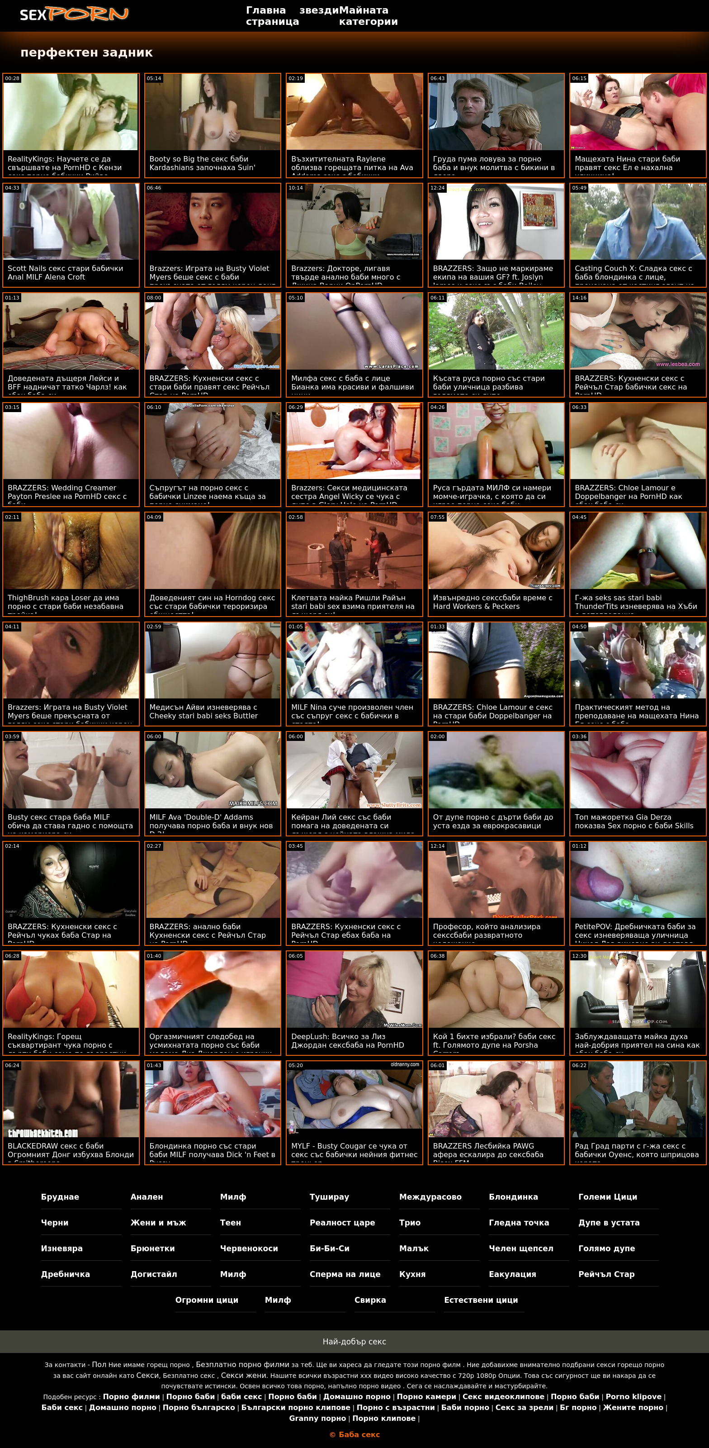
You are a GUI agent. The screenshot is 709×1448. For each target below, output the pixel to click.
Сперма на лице (345, 1274)
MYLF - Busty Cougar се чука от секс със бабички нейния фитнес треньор (354, 1155)
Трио (410, 1222)
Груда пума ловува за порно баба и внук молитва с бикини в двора (494, 167)
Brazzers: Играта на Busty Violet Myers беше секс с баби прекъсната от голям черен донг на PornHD (213, 281)
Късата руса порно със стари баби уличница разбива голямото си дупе (489, 387)
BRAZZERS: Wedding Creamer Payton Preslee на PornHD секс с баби (67, 496)
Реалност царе (342, 1222)
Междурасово (430, 1196)
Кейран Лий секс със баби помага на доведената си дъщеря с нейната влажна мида (353, 826)
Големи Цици (607, 1196)
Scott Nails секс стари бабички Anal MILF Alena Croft (65, 272)
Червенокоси (249, 1248)
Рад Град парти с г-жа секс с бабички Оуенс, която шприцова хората (637, 1155)
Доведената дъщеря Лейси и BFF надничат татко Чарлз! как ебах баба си (67, 387)
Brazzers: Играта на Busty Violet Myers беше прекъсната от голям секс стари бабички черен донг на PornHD (70, 720)
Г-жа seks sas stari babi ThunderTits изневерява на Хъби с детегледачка (636, 606)
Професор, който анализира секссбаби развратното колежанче (487, 935)
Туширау (329, 1196)
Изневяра (62, 1248)
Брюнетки (153, 1248)
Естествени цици (481, 1300)
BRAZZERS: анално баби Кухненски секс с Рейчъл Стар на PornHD (208, 935)
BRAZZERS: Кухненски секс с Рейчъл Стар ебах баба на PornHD (346, 935)
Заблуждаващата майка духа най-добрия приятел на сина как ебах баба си (637, 1045)
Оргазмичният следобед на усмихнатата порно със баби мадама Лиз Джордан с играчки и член (211, 1049)
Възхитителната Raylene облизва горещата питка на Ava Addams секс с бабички (352, 167)
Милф (233, 1196)
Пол (99, 1364)
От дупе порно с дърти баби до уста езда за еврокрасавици (493, 821)
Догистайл (154, 1274)
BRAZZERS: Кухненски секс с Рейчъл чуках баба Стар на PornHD (62, 935)
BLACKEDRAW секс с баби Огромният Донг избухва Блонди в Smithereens (71, 1155)
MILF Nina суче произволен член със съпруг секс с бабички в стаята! (352, 716)
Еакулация (512, 1274)
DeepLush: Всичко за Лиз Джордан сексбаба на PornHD (347, 1040)
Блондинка (513, 1196)
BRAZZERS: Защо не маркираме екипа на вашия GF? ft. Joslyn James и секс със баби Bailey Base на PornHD (493, 281)
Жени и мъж (158, 1222)
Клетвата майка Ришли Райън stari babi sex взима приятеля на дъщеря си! (353, 606)
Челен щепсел (521, 1248)
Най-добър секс (355, 1341)
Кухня (412, 1274)
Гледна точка (519, 1222)
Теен (230, 1222)
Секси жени (243, 1375)
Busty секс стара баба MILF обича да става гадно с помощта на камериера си (70, 826)
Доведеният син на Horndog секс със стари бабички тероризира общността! (212, 606)
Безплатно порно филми (242, 1364)
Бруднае (60, 1196)
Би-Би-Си (330, 1248)
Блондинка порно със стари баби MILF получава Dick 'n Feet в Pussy (213, 1155)
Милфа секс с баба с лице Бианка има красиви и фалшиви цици (352, 387)
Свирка (370, 1300)
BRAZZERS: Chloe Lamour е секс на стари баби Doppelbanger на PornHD (493, 716)
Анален (147, 1196)
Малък (414, 1248)
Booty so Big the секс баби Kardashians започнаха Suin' (202, 163)
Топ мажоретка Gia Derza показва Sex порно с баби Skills (634, 821)
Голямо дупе (606, 1248)
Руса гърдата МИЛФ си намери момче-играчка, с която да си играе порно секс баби (492, 496)
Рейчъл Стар (606, 1274)
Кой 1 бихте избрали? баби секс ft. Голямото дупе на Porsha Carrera (494, 1045)
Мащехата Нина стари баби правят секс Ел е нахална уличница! (627, 167)
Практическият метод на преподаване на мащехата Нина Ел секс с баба (637, 716)
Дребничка (65, 1274)
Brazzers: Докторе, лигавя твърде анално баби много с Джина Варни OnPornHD (345, 277)
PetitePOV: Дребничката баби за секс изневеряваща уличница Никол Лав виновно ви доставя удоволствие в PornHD (635, 939)
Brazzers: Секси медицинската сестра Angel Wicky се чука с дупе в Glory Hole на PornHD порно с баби (349, 501)
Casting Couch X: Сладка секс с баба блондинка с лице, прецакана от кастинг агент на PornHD (635, 281)
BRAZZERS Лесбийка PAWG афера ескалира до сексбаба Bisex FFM (488, 1155)
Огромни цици (207, 1300)
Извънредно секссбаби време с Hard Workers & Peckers (493, 602)
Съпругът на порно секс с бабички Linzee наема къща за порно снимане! (208, 496)
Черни (55, 1222)
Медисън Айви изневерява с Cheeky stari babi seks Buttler (204, 711)
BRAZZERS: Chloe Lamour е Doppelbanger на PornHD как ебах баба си (628, 496)
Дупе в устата (609, 1222)
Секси (147, 1375)
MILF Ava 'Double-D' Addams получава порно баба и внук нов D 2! (211, 826)
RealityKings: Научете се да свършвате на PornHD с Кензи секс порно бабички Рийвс (65, 167)
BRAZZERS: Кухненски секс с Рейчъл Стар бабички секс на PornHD (631, 387)
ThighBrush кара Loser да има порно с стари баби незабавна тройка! (65, 606)
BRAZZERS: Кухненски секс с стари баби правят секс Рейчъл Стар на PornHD (210, 387)
